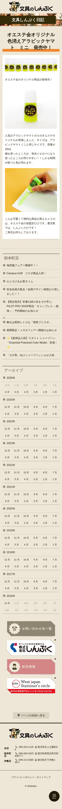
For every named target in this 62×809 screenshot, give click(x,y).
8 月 (45, 407)
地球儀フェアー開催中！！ (22, 265)
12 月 (7, 407)
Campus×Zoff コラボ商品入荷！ (26, 273)
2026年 (11, 377)
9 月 (36, 407)
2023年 (11, 443)
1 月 (55, 392)
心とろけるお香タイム (20, 281)
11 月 (16, 407)
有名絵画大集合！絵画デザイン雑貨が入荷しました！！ (33, 291)
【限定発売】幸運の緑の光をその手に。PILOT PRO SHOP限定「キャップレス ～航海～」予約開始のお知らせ (33, 306)
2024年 (11, 421)
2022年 (11, 465)
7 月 (55, 407)
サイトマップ (44, 777)
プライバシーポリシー (23, 777)
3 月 (36, 392)
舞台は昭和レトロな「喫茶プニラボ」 (29, 322)
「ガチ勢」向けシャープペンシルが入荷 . (31, 355)
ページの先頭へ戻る (33, 715)
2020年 (11, 508)
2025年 (11, 399)
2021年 (11, 486)
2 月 (45, 392)
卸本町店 (11, 258)
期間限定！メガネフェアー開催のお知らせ (32, 330)
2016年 (11, 596)
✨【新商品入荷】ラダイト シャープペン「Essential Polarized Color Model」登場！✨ (32, 342)
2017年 (11, 574)
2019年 (11, 530)
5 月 (17, 392)
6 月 (7, 392)
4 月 (26, 392)
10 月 (26, 407)
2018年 (11, 552)
